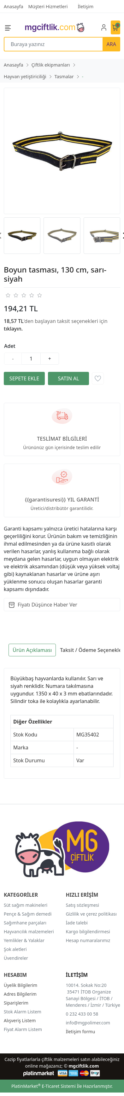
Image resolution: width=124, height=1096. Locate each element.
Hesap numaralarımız (88, 940)
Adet (9, 346)
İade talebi (77, 923)
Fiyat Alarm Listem (23, 1029)
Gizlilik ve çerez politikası (91, 914)
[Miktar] (31, 359)
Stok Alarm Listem (22, 1012)
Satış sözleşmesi (82, 905)
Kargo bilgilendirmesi (88, 932)
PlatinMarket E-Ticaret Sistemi (43, 1086)
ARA (111, 44)
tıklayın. (13, 328)
